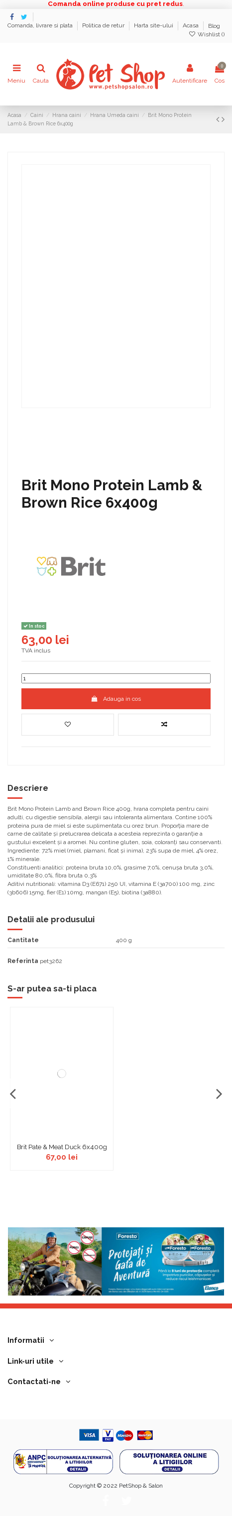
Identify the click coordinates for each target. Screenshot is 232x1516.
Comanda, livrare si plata (40, 25)
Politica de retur (104, 25)
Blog (214, 25)
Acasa (191, 25)
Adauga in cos (116, 698)
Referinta (22, 961)
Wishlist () (207, 34)
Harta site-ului (154, 25)
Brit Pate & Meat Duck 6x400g (62, 1147)
